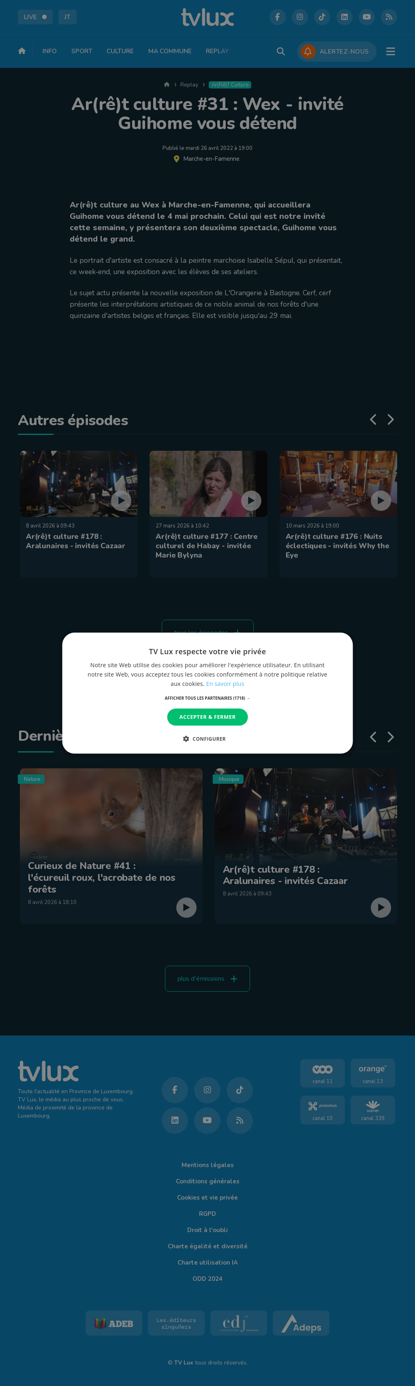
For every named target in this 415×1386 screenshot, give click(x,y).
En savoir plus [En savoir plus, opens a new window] (225, 684)
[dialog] (207, 692)
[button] (207, 698)
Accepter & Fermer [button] (208, 716)
